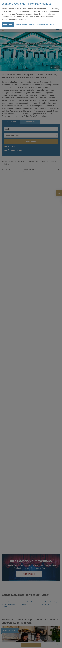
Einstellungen (21, 24)
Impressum (50, 24)
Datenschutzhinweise (36, 24)
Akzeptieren (7, 24)
